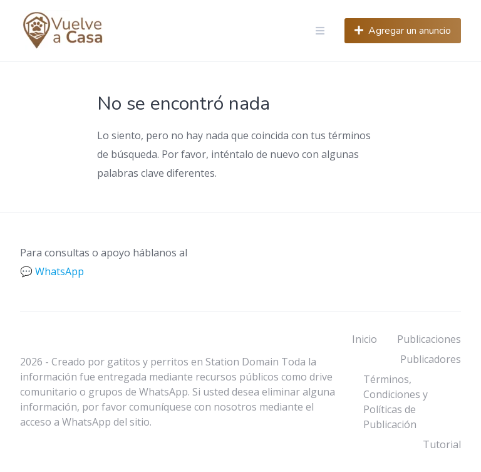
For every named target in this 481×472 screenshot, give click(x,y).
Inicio (364, 339)
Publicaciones (429, 339)
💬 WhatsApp (52, 271)
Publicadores (430, 359)
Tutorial (442, 444)
